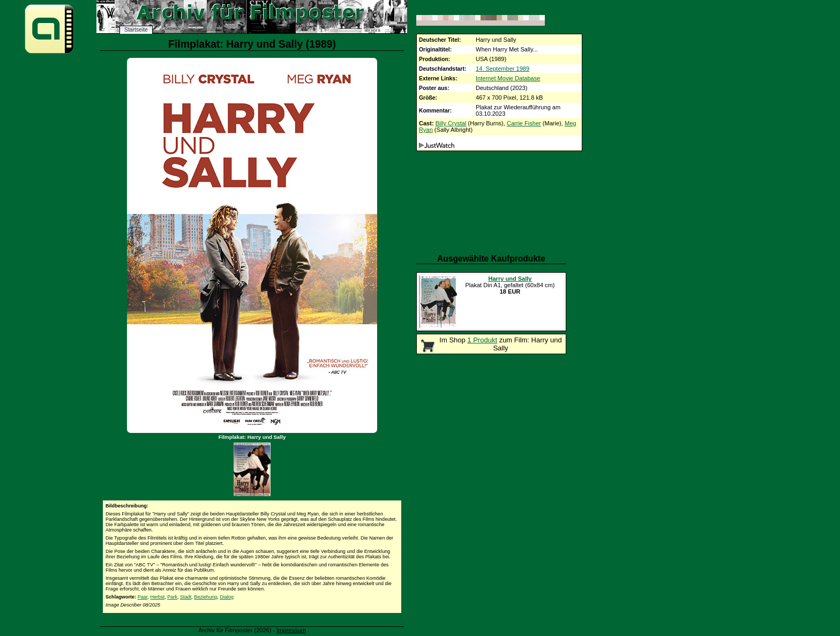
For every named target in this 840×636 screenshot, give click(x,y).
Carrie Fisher (524, 123)
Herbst (157, 597)
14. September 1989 (502, 68)
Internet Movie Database (508, 78)
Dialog (227, 597)
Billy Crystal (451, 123)
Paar (143, 597)
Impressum (291, 630)
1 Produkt (482, 340)
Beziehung (205, 597)
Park (172, 597)
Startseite (136, 30)
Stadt (185, 597)
